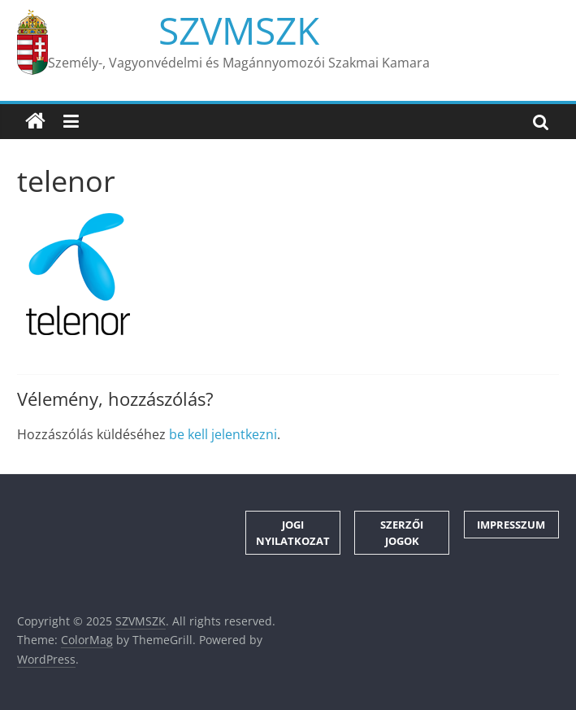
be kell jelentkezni (223, 434)
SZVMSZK (238, 30)
